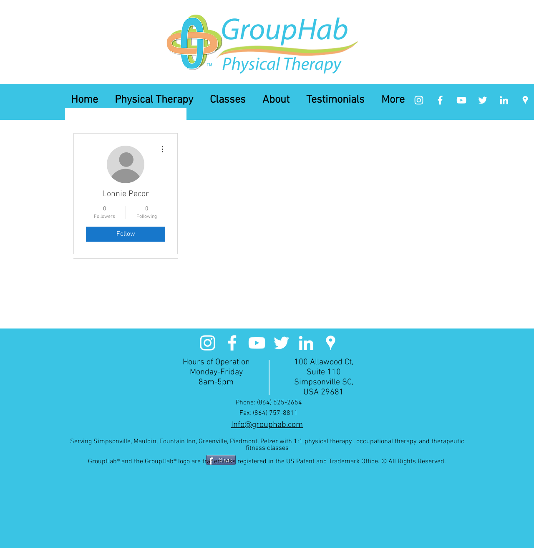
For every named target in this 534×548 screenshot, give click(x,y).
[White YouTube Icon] (461, 100)
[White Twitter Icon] (483, 100)
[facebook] (440, 100)
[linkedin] (504, 100)
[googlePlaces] (525, 100)
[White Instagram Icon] (419, 100)
